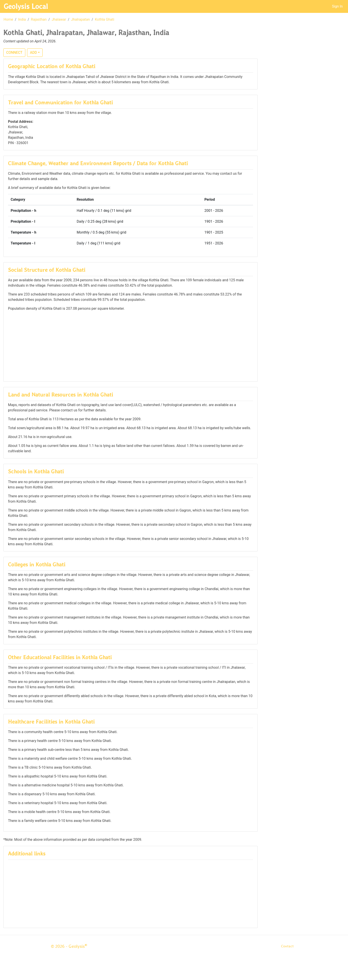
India (22, 19)
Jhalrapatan (80, 19)
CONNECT (14, 52)
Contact (287, 946)
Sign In (337, 6)
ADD (33, 52)
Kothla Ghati (104, 19)
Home (8, 19)
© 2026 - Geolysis (69, 946)
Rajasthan (39, 19)
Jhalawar (59, 19)
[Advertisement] (130, 346)
